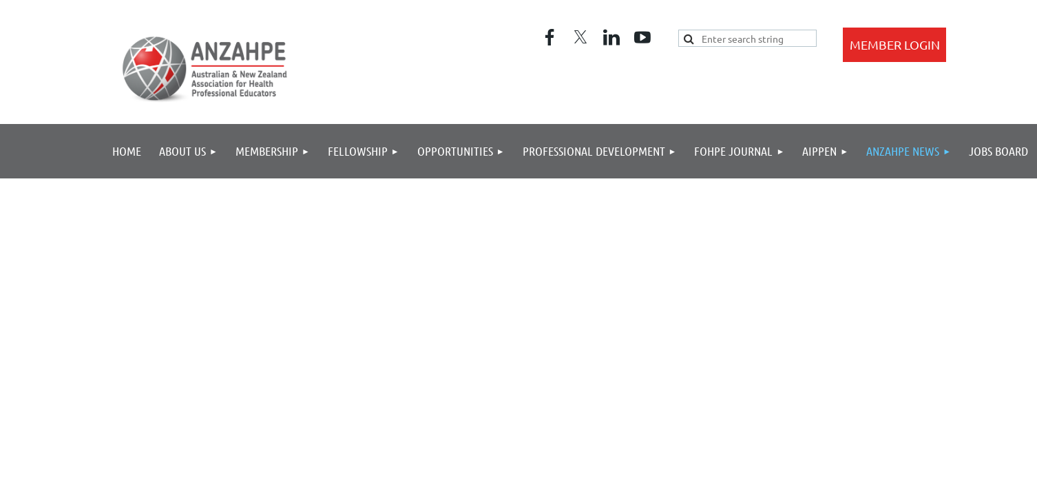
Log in (894, 45)
